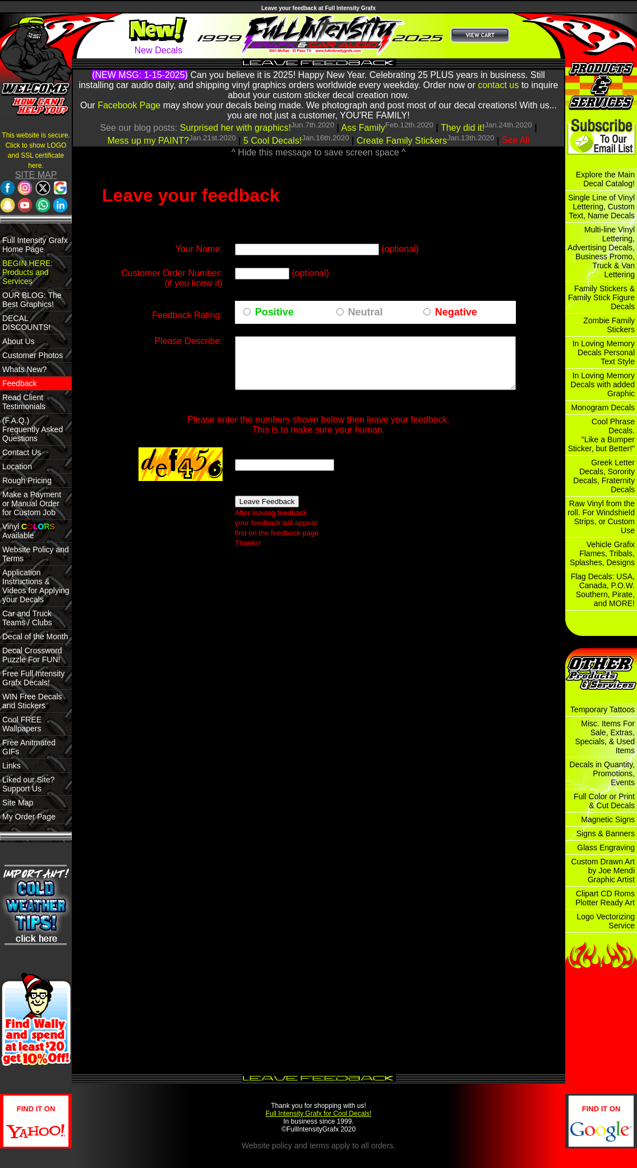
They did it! (462, 127)
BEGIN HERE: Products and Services (27, 272)
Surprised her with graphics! (235, 127)
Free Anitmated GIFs (29, 747)
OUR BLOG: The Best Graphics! (32, 300)
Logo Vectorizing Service (605, 921)
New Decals (158, 50)
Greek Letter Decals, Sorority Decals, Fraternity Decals (604, 476)
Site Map (17, 802)
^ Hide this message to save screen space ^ (318, 152)
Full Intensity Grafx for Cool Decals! (319, 1113)
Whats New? (24, 369)
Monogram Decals (603, 407)
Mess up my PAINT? (148, 140)
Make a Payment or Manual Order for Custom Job (31, 503)
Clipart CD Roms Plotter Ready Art (605, 898)
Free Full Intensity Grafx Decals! (33, 678)
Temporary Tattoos (602, 709)
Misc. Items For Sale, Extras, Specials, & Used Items (605, 737)
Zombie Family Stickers (609, 325)
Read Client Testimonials (23, 402)
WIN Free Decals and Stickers (32, 701)
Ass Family (363, 127)
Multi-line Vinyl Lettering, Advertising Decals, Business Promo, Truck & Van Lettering (601, 252)
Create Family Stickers (402, 140)
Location (17, 466)
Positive (247, 322)
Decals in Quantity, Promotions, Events (602, 773)
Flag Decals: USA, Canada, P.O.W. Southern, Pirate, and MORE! (603, 590)
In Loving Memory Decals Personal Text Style (604, 352)
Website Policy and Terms (35, 554)
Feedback (19, 383)
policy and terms (300, 1145)
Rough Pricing (27, 480)
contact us (498, 85)
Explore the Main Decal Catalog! (605, 179)
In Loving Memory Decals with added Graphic (603, 384)
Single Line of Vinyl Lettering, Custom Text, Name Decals (601, 206)
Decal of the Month (35, 636)
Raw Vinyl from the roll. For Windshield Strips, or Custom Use (601, 517)
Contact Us (21, 452)
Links (11, 765)
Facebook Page (129, 105)
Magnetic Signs (608, 819)
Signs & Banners (605, 833)
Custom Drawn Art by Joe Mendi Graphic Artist (603, 870)
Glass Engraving (606, 847)
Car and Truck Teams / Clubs (27, 618)
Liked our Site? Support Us (28, 784)
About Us (18, 341)
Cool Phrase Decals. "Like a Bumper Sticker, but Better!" (601, 435)
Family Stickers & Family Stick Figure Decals (601, 297)
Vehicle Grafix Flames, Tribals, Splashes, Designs (602, 553)
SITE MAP (36, 175)
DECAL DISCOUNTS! (26, 323)
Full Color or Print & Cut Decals (604, 801)
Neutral (349, 322)
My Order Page (29, 816)
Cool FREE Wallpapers (21, 724)
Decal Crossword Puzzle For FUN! (32, 655)
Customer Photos (32, 355)
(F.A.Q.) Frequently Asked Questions (32, 429)
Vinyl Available (28, 531)
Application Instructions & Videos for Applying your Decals (36, 586)
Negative (451, 322)
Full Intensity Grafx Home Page (35, 245)
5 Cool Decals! (272, 140)
